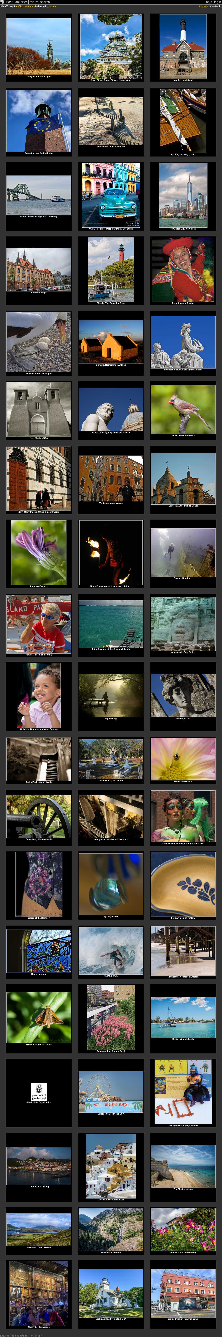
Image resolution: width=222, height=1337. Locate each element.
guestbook (29, 6)
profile (18, 6)
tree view (203, 6)
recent (53, 6)
